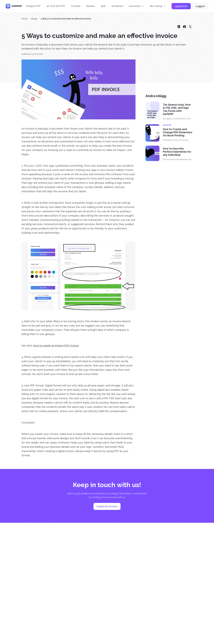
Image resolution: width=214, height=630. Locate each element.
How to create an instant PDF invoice (56, 345)
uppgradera (181, 6)
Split (103, 6)
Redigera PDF (33, 6)
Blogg (34, 19)
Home (24, 19)
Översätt (75, 6)
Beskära (90, 6)
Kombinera (117, 6)
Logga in (200, 6)
